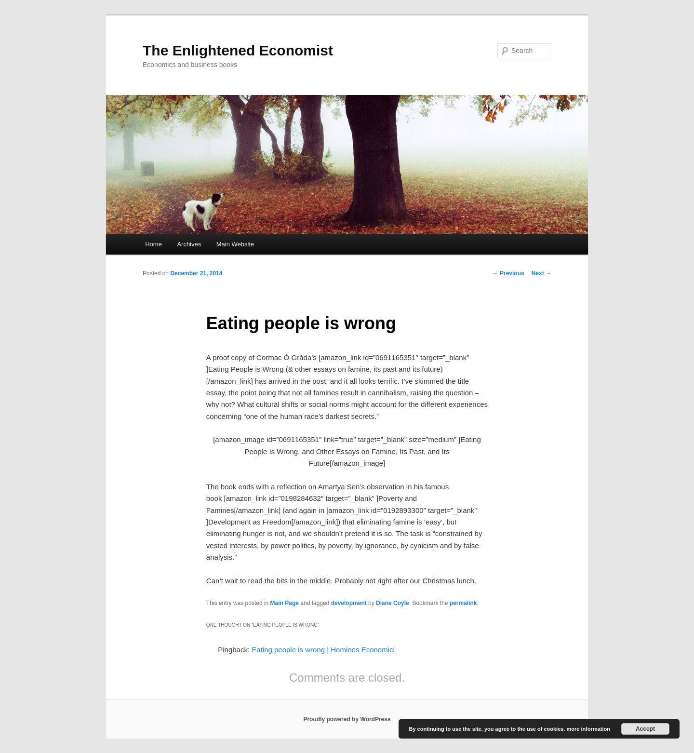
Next (541, 273)
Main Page (284, 603)
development (349, 603)
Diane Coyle (392, 603)
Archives (189, 244)
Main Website (235, 244)
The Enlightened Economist (238, 50)
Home (153, 244)
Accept (645, 729)
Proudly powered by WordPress (346, 719)
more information (588, 729)
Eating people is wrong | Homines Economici (323, 649)
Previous (508, 273)
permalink (463, 603)
